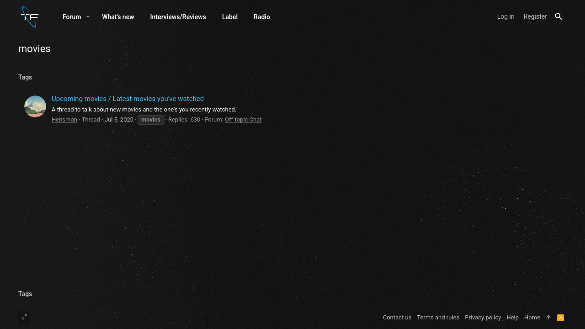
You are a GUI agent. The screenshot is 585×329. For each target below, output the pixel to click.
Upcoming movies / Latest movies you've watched (128, 99)
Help (512, 317)
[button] (88, 16)
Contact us (397, 317)
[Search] (559, 16)
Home (532, 317)
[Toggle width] (24, 317)
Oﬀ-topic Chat (243, 119)
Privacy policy (483, 317)
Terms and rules (438, 317)
